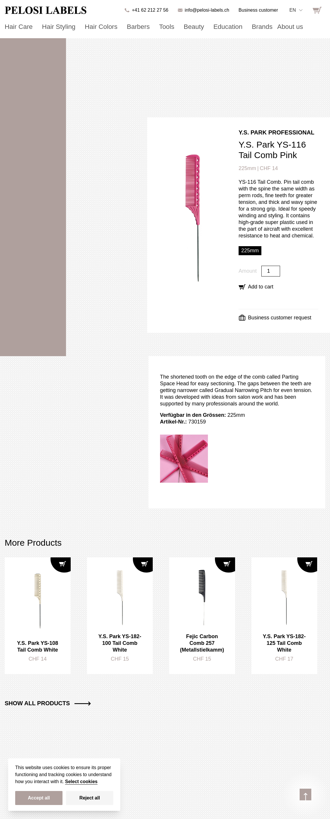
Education (204, 27)
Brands (235, 27)
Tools (148, 27)
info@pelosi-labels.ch (207, 10)
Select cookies (81, 781)
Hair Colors (90, 27)
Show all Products (48, 703)
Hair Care (17, 27)
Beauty (173, 27)
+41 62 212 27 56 (150, 10)
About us (259, 27)
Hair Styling (52, 27)
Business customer (258, 10)
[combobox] (295, 10)
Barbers (123, 27)
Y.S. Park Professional (277, 132)
